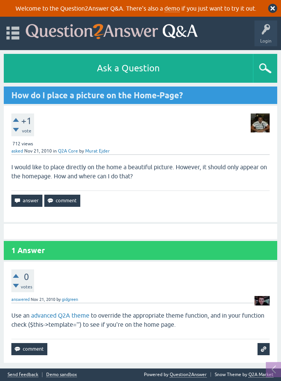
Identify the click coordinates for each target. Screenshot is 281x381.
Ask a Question (128, 68)
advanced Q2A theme (60, 315)
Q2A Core (68, 151)
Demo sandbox (61, 374)
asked (17, 151)
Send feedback (23, 374)
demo (172, 8)
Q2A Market (260, 374)
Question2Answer (188, 374)
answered (20, 299)
